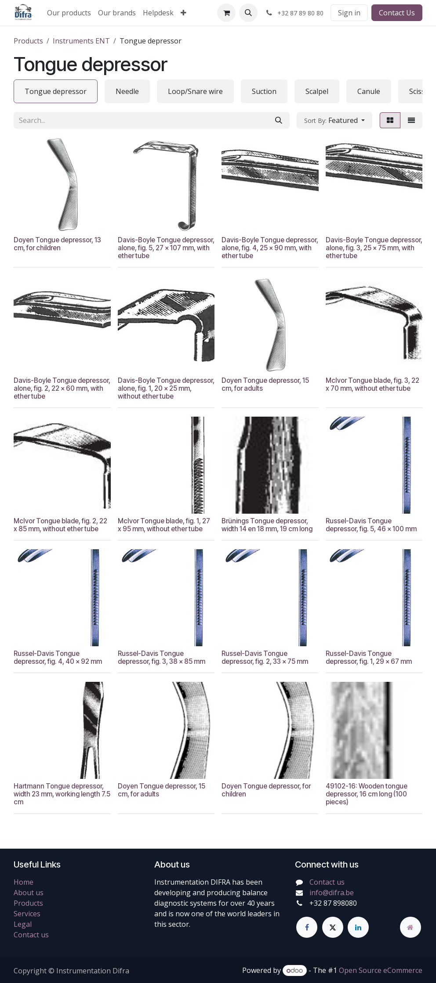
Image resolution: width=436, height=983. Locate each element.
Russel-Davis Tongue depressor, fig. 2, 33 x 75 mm (265, 657)
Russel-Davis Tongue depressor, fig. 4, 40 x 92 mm (58, 657)
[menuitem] (69, 13)
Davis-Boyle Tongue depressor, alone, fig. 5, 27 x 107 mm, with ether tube (166, 248)
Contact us (31, 935)
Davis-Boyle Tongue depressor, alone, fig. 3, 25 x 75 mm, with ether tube (374, 248)
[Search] (279, 120)
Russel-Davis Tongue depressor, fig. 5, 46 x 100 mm (371, 525)
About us (29, 892)
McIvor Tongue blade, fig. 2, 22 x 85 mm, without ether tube (60, 525)
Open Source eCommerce (380, 970)
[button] (248, 13)
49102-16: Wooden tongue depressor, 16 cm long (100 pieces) (366, 794)
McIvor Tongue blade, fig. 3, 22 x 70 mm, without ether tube (372, 384)
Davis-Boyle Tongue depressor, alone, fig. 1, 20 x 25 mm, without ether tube (166, 388)
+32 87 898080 (333, 903)
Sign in (349, 13)
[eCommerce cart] (226, 13)
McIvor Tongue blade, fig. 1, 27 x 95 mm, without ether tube (164, 525)
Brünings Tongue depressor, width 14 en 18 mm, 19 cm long (267, 525)
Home (23, 882)
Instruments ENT (81, 41)
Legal (23, 924)
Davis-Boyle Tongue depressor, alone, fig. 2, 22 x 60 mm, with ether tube (62, 388)
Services (27, 913)
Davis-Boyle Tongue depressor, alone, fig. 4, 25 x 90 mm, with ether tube (270, 248)
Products (28, 41)
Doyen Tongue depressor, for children (266, 790)
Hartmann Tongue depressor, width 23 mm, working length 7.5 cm (62, 794)
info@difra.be (331, 892)
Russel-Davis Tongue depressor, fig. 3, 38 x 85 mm (161, 657)
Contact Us (397, 13)
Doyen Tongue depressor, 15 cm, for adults (265, 384)
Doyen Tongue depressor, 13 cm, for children (57, 244)
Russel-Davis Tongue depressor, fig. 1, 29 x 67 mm (369, 657)
